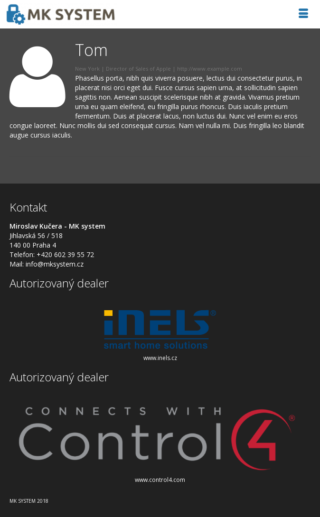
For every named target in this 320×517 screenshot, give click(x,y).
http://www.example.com (209, 68)
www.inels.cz (160, 358)
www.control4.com (160, 480)
